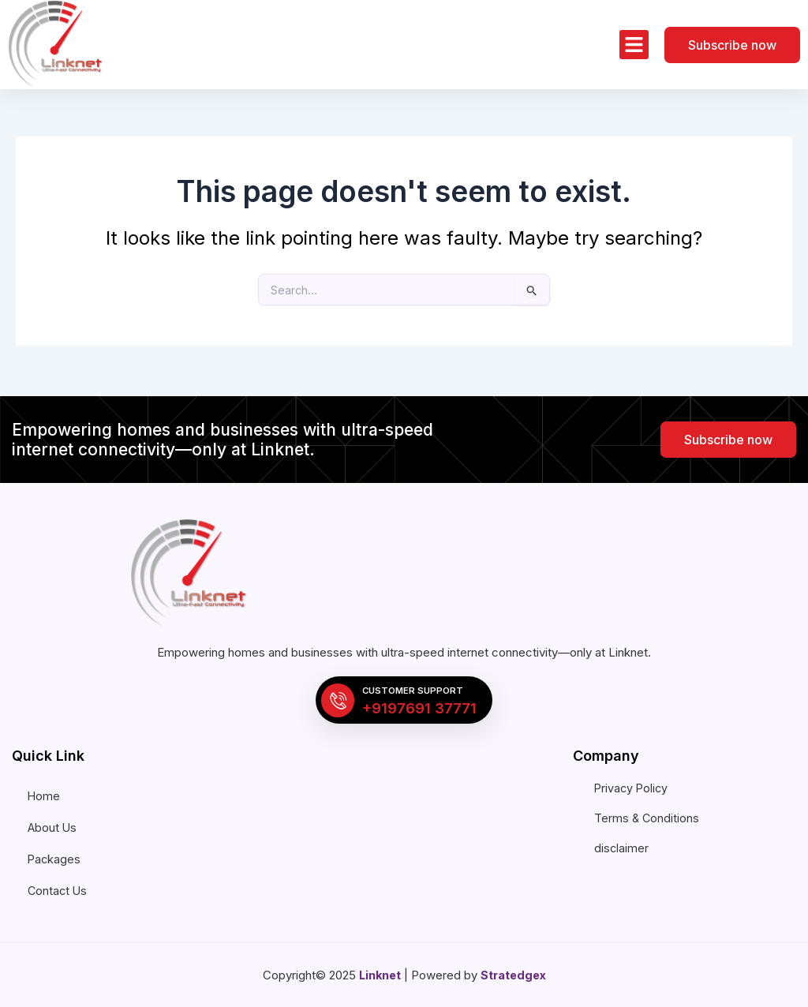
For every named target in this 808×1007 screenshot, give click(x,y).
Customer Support (418, 688)
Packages (55, 859)
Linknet (379, 975)
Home (44, 795)
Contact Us (58, 890)
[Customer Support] (337, 698)
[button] (634, 45)
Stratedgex (514, 975)
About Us (53, 827)
